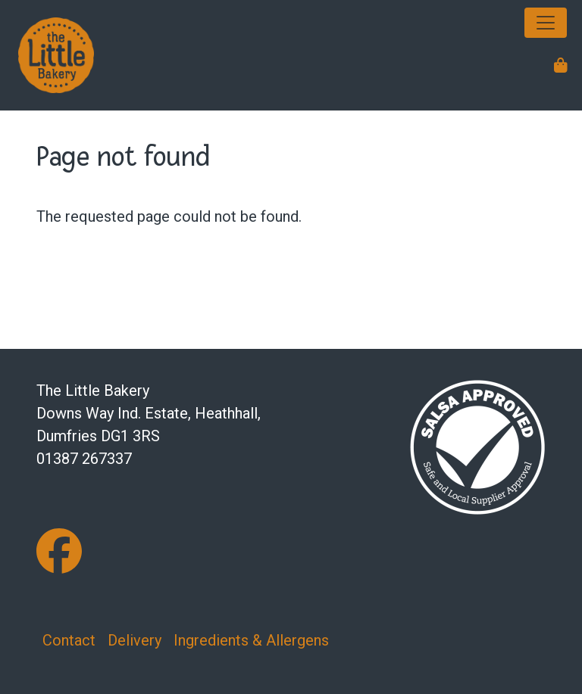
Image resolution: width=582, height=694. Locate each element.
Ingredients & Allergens (251, 640)
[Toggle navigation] (545, 23)
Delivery (134, 640)
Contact (68, 640)
